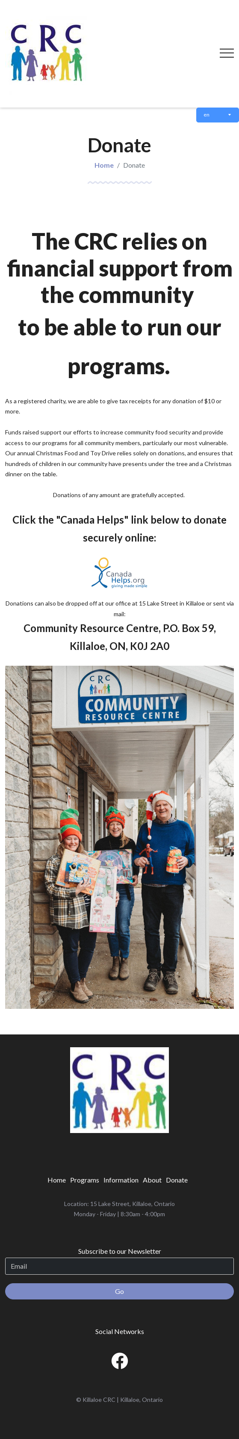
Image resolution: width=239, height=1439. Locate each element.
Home (104, 165)
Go (119, 1291)
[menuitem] (56, 1180)
